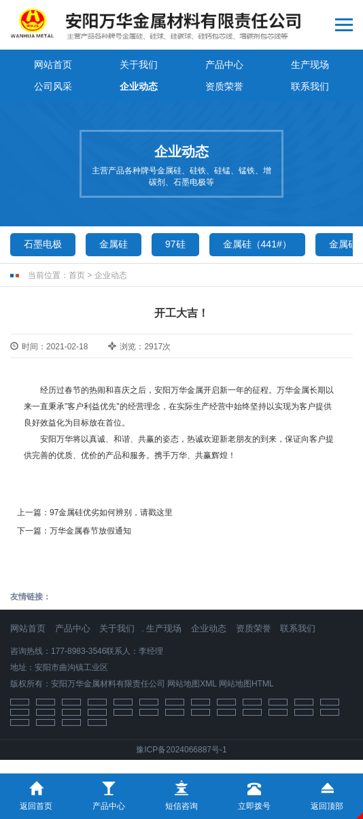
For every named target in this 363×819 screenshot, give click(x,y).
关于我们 (139, 64)
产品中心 (224, 64)
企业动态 (139, 86)
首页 (77, 275)
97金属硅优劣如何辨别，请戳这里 (111, 512)
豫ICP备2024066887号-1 (181, 749)
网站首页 (53, 64)
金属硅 (113, 244)
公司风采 (53, 86)
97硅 (175, 244)
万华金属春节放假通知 (90, 531)
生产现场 (310, 64)
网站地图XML (191, 684)
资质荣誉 (224, 86)
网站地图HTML (246, 684)
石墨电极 (43, 244)
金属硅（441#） (257, 244)
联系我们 (310, 86)
